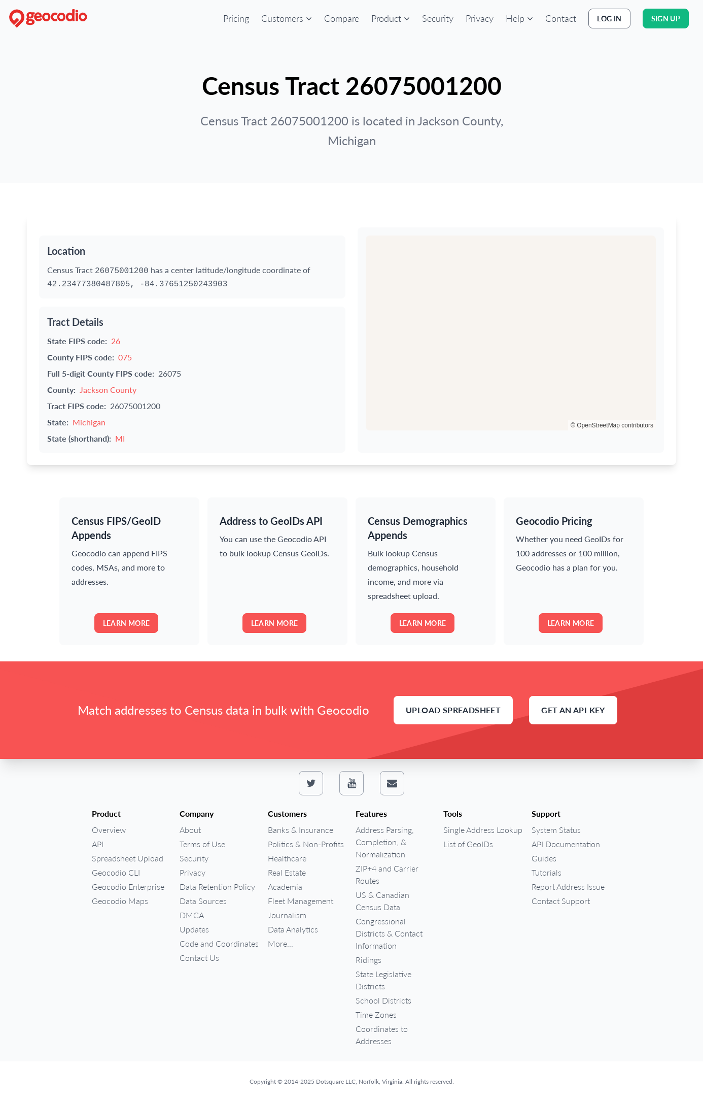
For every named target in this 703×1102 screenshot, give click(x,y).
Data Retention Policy (217, 886)
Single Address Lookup (482, 829)
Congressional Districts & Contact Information (389, 933)
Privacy (480, 18)
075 (125, 357)
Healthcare (287, 858)
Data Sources (203, 901)
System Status (556, 829)
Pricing (236, 18)
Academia (285, 886)
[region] (511, 333)
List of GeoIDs (468, 844)
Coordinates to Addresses (382, 1035)
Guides (544, 858)
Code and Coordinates (219, 943)
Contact (560, 18)
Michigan (89, 422)
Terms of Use (202, 844)
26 (115, 341)
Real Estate (287, 872)
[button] (286, 18)
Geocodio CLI (116, 872)
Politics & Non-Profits (306, 844)
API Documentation (566, 844)
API (97, 844)
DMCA (192, 915)
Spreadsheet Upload (127, 858)
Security (437, 18)
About (190, 829)
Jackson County (108, 389)
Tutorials (546, 872)
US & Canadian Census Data (382, 901)
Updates (194, 929)
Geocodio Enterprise (128, 886)
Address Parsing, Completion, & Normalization (385, 842)
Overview (109, 829)
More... (280, 943)
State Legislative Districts (383, 980)
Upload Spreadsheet (453, 710)
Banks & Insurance (300, 829)
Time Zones (376, 1014)
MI (120, 438)
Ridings (368, 959)
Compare (341, 18)
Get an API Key (573, 710)
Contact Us (199, 957)
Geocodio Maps (120, 901)
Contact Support (561, 901)
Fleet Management (300, 901)
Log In (609, 18)
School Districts (383, 1000)
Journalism (287, 915)
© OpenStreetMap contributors (612, 425)
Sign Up (665, 18)
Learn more (126, 623)
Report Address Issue (568, 886)
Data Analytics (293, 929)
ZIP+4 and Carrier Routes (387, 874)
